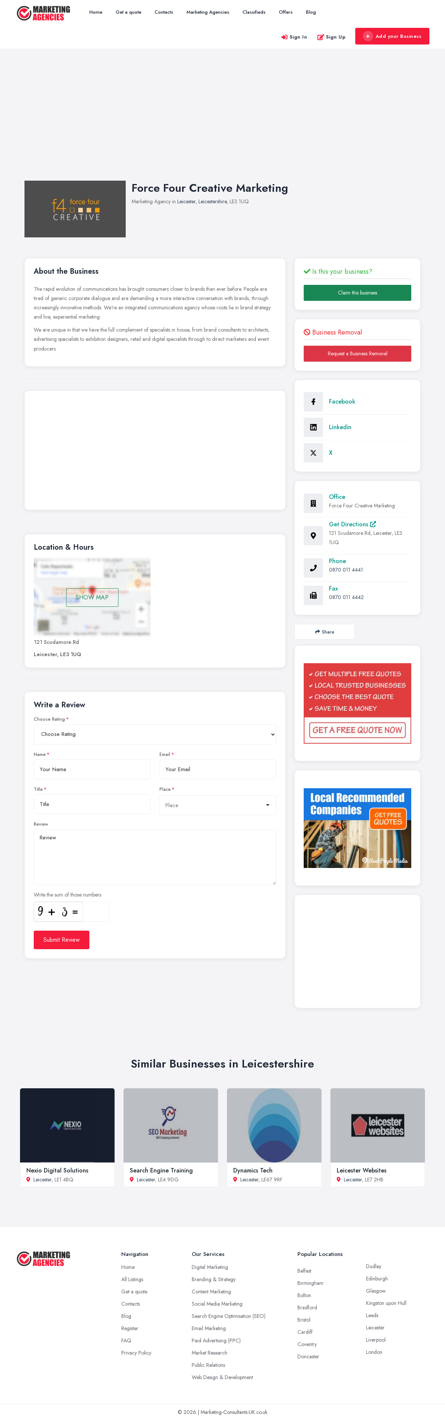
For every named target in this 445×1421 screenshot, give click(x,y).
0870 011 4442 (346, 597)
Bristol (303, 1319)
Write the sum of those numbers (67, 894)
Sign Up (331, 36)
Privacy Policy (136, 1352)
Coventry (307, 1344)
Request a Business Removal (358, 353)
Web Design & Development (222, 1377)
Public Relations (208, 1365)
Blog (311, 12)
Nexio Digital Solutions (57, 1170)
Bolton (304, 1295)
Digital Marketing (210, 1267)
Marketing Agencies (208, 12)
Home (95, 12)
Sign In (294, 36)
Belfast (304, 1270)
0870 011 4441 (346, 569)
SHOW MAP (92, 597)
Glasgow (376, 1291)
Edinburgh (377, 1278)
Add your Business (392, 36)
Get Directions (352, 524)
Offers (286, 12)
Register (129, 1328)
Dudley (373, 1266)
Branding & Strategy (213, 1279)
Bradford (307, 1307)
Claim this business (357, 292)
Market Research (209, 1352)
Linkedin (340, 427)
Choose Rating (49, 719)
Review (41, 824)
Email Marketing (209, 1328)
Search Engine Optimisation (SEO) (229, 1316)
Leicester (186, 201)
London (374, 1352)
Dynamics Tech (253, 1170)
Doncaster (308, 1356)
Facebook (342, 401)
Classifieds (254, 12)
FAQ (126, 1340)
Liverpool (376, 1339)
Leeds (372, 1315)
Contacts (164, 12)
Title (38, 789)
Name (40, 754)
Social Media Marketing (217, 1303)
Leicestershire (212, 201)
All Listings (132, 1279)
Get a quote (128, 12)
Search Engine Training (161, 1170)
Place (165, 789)
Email (164, 754)
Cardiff (305, 1332)
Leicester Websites (361, 1170)
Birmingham (310, 1283)
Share (324, 631)
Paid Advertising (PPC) (216, 1340)
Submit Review (61, 939)
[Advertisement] (222, 122)
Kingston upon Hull (386, 1303)
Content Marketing (211, 1291)
